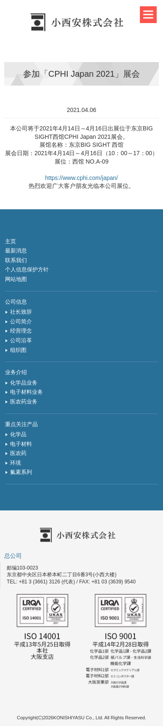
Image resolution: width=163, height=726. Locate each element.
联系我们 (16, 260)
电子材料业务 (26, 392)
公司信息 (16, 302)
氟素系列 (21, 472)
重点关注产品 (21, 424)
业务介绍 (16, 372)
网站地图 (16, 279)
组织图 (18, 350)
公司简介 (21, 321)
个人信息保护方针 (27, 269)
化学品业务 (23, 383)
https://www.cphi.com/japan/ (81, 177)
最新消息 (16, 250)
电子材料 (21, 444)
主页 (10, 241)
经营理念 (21, 331)
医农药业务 (23, 401)
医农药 (18, 453)
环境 (15, 463)
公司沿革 (21, 340)
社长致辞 (21, 312)
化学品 (18, 434)
